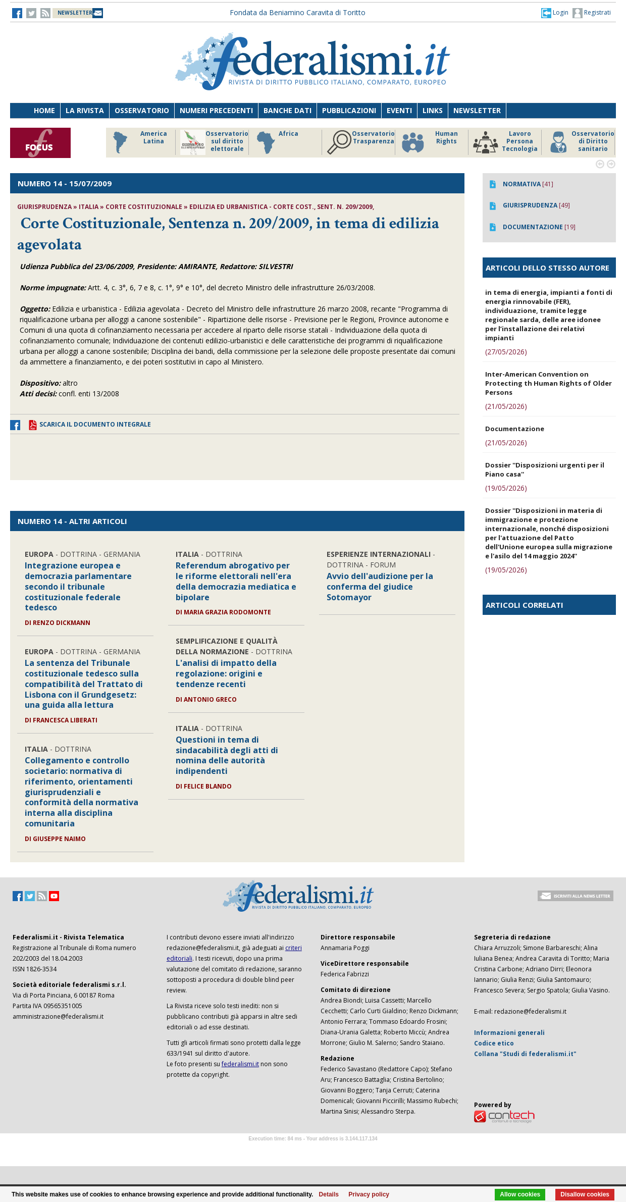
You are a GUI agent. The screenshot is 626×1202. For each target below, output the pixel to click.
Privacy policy (368, 1194)
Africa (275, 142)
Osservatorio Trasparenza (361, 142)
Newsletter (477, 110)
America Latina (137, 142)
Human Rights (429, 142)
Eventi (399, 110)
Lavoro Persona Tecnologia (505, 142)
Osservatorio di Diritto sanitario (580, 142)
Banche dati (287, 110)
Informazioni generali (509, 1032)
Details (329, 1194)
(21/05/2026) (506, 406)
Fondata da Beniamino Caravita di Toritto (298, 12)
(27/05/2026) (506, 351)
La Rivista (85, 110)
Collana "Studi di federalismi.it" (525, 1054)
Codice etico (494, 1043)
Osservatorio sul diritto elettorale (214, 142)
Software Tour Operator (313, 1150)
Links (433, 110)
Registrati (591, 13)
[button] (554, 13)
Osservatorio (142, 110)
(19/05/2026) (506, 488)
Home (44, 110)
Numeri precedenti (216, 110)
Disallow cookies (584, 1194)
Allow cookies (520, 1194)
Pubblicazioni (349, 110)
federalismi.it (240, 1064)
